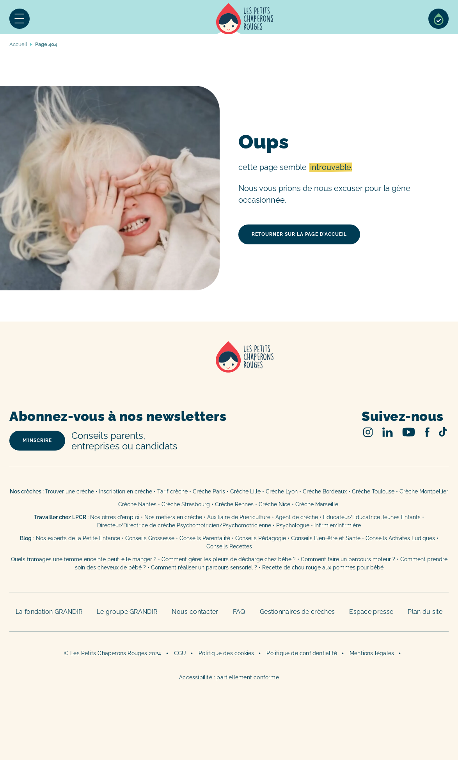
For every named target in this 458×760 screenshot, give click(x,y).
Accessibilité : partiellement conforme (229, 677)
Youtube (408, 432)
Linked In (387, 432)
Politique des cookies (226, 653)
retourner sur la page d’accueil (299, 234)
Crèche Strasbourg (186, 504)
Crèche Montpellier (423, 491)
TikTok (443, 432)
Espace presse (371, 611)
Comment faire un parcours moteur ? (348, 559)
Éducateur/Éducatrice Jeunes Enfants (372, 517)
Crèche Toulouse (373, 491)
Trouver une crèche (69, 491)
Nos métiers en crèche (173, 517)
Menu (19, 19)
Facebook (427, 432)
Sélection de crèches (438, 19)
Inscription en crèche (125, 491)
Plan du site (425, 611)
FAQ (239, 611)
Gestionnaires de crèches (297, 611)
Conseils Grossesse (149, 538)
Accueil (244, 18)
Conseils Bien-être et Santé (325, 538)
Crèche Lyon (282, 491)
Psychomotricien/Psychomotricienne (224, 525)
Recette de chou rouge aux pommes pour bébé (322, 567)
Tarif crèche (172, 491)
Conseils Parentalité (204, 538)
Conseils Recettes (229, 546)
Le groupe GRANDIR (127, 611)
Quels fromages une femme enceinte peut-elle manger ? (83, 559)
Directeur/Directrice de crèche (137, 525)
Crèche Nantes (137, 504)
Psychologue (292, 525)
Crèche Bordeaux (325, 491)
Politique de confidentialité (301, 653)
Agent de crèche (296, 517)
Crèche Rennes (234, 504)
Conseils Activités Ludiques (400, 538)
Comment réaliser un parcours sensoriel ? (204, 567)
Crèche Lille (245, 491)
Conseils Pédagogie (260, 538)
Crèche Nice (274, 504)
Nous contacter (195, 611)
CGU (180, 653)
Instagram (368, 432)
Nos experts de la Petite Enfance (78, 538)
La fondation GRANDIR (49, 611)
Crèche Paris (209, 491)
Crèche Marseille (317, 504)
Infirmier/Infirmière (337, 525)
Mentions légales (372, 653)
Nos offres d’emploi (114, 517)
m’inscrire (37, 440)
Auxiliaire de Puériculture (238, 517)
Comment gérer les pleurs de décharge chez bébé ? (229, 559)
